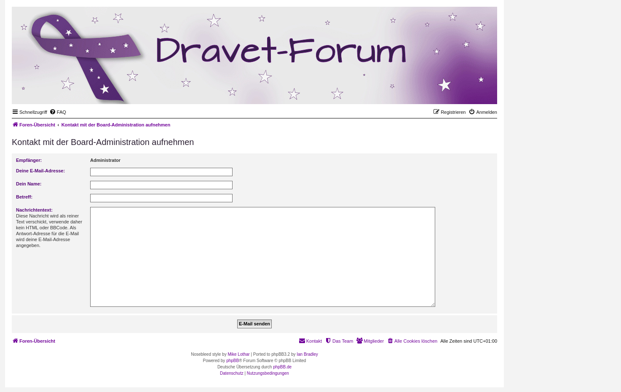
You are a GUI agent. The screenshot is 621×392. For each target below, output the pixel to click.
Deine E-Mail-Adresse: (40, 170)
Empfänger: (29, 160)
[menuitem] (57, 112)
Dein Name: (29, 183)
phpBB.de (282, 367)
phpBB (232, 360)
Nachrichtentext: (34, 209)
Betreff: (24, 196)
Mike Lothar (238, 354)
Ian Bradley (307, 354)
